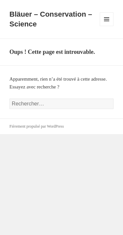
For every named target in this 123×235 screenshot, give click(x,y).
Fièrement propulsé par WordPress (37, 126)
